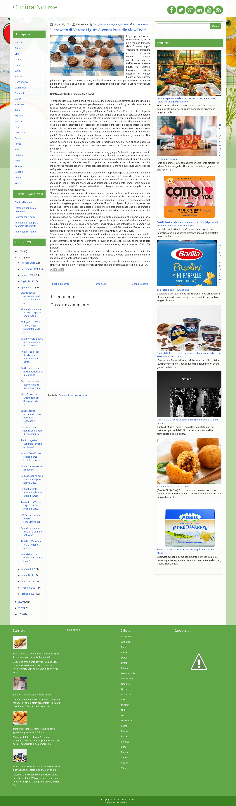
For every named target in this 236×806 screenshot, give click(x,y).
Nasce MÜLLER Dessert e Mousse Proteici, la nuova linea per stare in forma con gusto (37, 768)
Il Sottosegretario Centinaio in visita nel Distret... (31, 443)
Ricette (18, 166)
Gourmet (19, 93)
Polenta (19, 155)
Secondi (19, 172)
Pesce (18, 143)
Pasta (18, 138)
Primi (17, 160)
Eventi (18, 70)
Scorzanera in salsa (25, 217)
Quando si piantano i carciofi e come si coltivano (32, 531)
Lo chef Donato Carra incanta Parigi (32, 694)
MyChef (19, 115)
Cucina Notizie (35, 7)
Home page (100, 284)
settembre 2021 (29, 269)
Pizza (17, 149)
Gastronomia (106, 24)
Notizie (124, 24)
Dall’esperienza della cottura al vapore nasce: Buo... (32, 479)
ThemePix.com (122, 802)
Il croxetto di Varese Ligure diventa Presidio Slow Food (98, 30)
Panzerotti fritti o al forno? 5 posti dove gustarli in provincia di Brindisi (34, 730)
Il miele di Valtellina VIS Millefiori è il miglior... (31, 544)
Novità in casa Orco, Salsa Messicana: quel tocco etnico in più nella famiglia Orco (36, 655)
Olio (17, 127)
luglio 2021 (27, 281)
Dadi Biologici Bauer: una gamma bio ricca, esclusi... (32, 342)
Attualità (19, 48)
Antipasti (19, 42)
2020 (21, 601)
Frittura (18, 76)
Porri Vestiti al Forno (25, 231)
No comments (140, 24)
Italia (116, 24)
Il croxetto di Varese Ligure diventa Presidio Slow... (31, 505)
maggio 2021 (28, 569)
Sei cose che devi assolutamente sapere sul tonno (31, 384)
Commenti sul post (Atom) (73, 395)
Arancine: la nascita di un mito (173, 486)
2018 (21, 614)
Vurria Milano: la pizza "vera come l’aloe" (31, 557)
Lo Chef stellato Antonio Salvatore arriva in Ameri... (31, 492)
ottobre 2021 (28, 262)
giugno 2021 (28, 287)
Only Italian (20, 132)
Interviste (19, 104)
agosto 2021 (28, 275)
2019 (21, 608)
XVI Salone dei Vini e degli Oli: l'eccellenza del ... (31, 518)
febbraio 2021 (28, 587)
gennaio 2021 (28, 593)
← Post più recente (59, 284)
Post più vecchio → (141, 284)
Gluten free (20, 87)
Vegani (18, 177)
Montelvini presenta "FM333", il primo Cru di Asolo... (31, 312)
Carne (18, 59)
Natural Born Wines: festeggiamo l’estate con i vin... (31, 456)
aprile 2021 (27, 575)
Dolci (95, 24)
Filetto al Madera (23, 202)
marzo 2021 (27, 581)
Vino (17, 183)
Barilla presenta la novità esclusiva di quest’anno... (32, 371)
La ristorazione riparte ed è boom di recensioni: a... (31, 430)
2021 (21, 257)
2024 (21, 251)
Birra (17, 53)
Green (18, 98)
